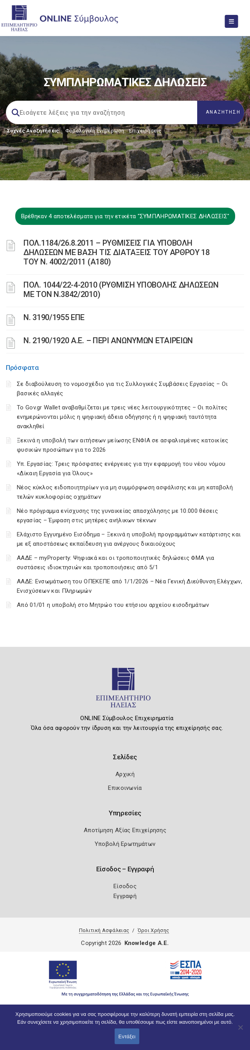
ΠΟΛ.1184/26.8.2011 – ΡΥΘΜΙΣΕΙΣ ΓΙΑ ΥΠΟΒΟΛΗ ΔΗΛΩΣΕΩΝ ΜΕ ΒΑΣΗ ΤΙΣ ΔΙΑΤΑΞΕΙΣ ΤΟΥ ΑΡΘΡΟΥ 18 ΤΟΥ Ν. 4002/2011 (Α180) (116, 252)
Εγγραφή (125, 896)
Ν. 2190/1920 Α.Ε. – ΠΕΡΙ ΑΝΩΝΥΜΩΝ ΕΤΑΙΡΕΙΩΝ (108, 340)
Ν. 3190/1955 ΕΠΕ (54, 317)
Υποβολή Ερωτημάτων (125, 843)
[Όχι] (240, 1031)
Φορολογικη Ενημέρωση (94, 131)
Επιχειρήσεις (145, 131)
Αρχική (125, 774)
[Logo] (125, 691)
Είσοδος (125, 886)
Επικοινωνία (125, 787)
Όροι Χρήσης (153, 930)
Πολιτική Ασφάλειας (104, 930)
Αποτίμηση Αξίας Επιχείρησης (125, 830)
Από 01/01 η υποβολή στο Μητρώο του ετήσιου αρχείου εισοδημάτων (113, 604)
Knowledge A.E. (146, 943)
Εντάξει (127, 1036)
